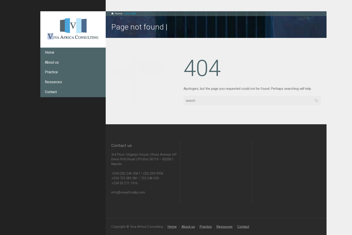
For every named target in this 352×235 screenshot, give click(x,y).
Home (49, 52)
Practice (51, 72)
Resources (53, 82)
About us (52, 62)
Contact (51, 92)
